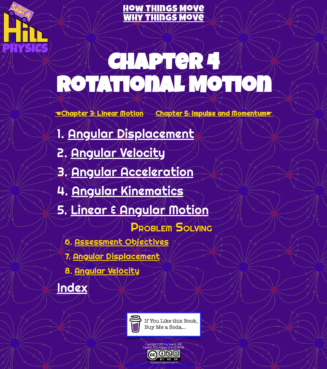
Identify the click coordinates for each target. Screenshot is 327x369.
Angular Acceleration (132, 171)
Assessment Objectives (122, 241)
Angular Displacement (131, 133)
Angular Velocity (118, 152)
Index (72, 287)
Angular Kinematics (127, 190)
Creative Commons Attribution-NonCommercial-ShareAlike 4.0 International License (163, 365)
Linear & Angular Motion (140, 209)
